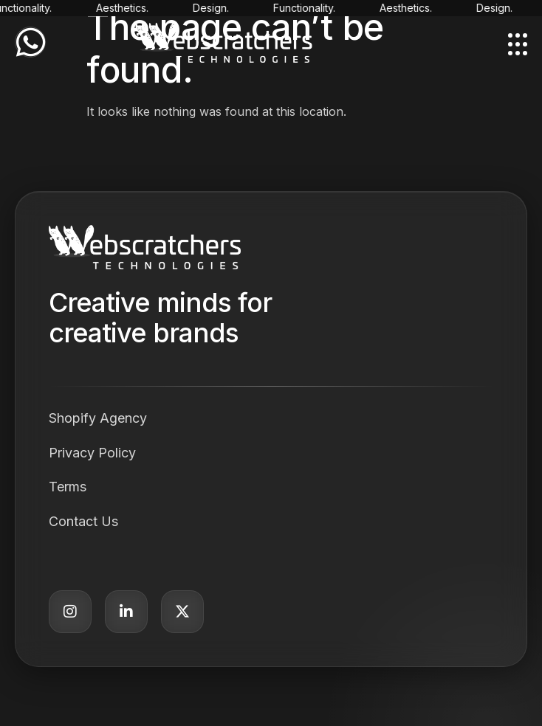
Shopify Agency (98, 418)
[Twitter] (182, 611)
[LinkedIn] (126, 611)
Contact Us (83, 521)
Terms (67, 486)
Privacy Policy (92, 452)
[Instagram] (70, 611)
